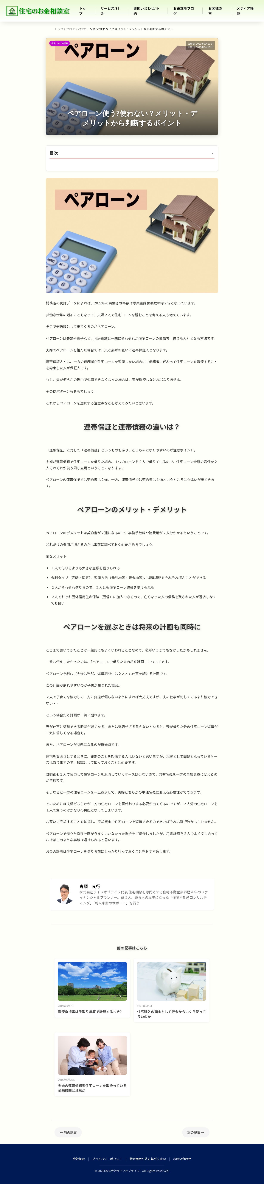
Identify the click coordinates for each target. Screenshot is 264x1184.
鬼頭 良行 (89, 886)
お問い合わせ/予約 (146, 11)
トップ (82, 11)
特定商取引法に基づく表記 (148, 1159)
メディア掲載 (245, 11)
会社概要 (79, 1159)
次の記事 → (195, 1132)
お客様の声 (215, 11)
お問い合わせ (182, 1159)
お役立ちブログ (183, 11)
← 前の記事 (68, 1132)
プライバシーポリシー (107, 1159)
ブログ (70, 29)
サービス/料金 (110, 11)
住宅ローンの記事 (59, 43)
